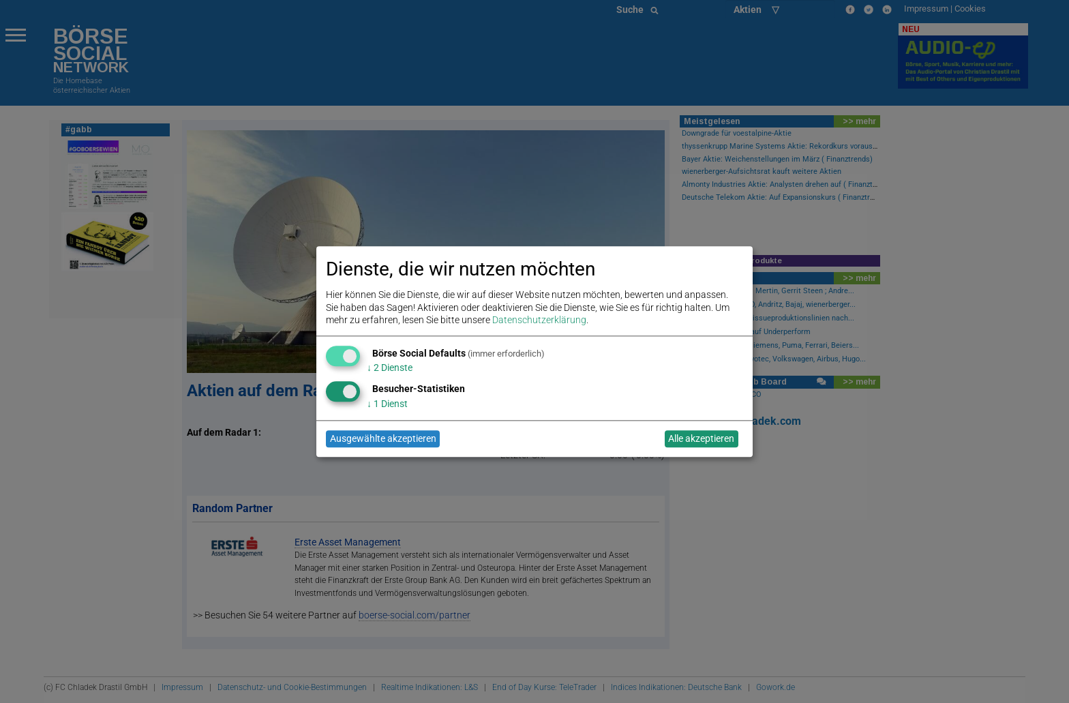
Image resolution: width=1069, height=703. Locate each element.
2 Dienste (389, 368)
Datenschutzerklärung (539, 319)
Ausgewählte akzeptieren (383, 439)
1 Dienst (387, 403)
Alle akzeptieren (701, 439)
